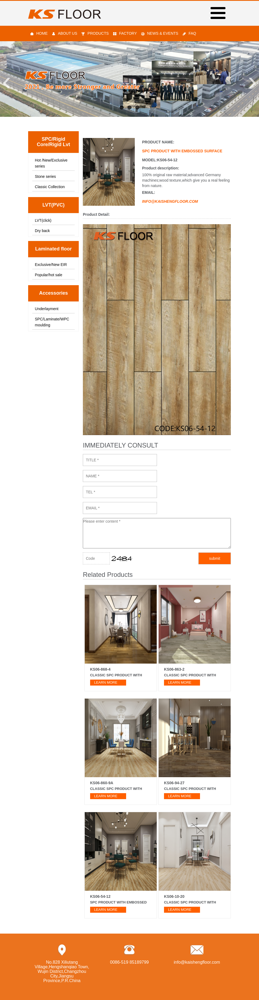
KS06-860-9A (101, 783)
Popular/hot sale (48, 275)
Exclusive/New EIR (51, 264)
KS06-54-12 (100, 896)
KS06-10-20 (174, 896)
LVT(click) (43, 220)
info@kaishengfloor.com (197, 962)
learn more (105, 682)
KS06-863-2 (174, 669)
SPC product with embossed (118, 902)
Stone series (45, 176)
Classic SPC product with (116, 675)
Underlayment (46, 309)
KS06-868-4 (100, 669)
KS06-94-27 (174, 783)
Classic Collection (50, 187)
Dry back (42, 231)
